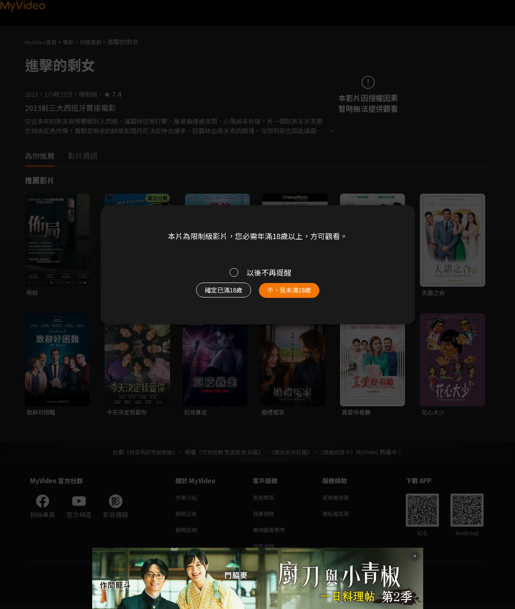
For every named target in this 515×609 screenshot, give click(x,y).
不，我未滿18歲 (297, 293)
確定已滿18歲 (214, 293)
